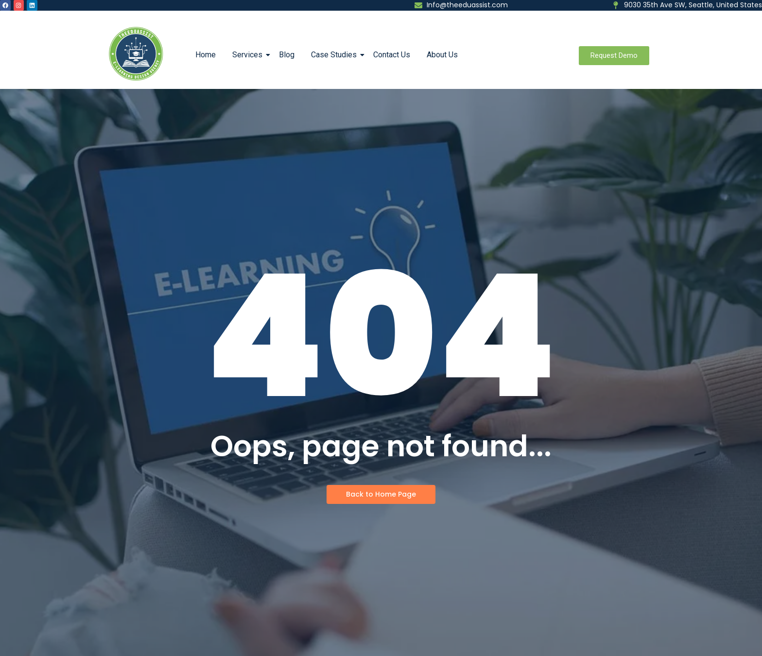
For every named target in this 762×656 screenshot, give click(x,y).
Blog (286, 54)
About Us (442, 54)
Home (205, 54)
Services (249, 54)
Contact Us (391, 54)
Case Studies (335, 54)
